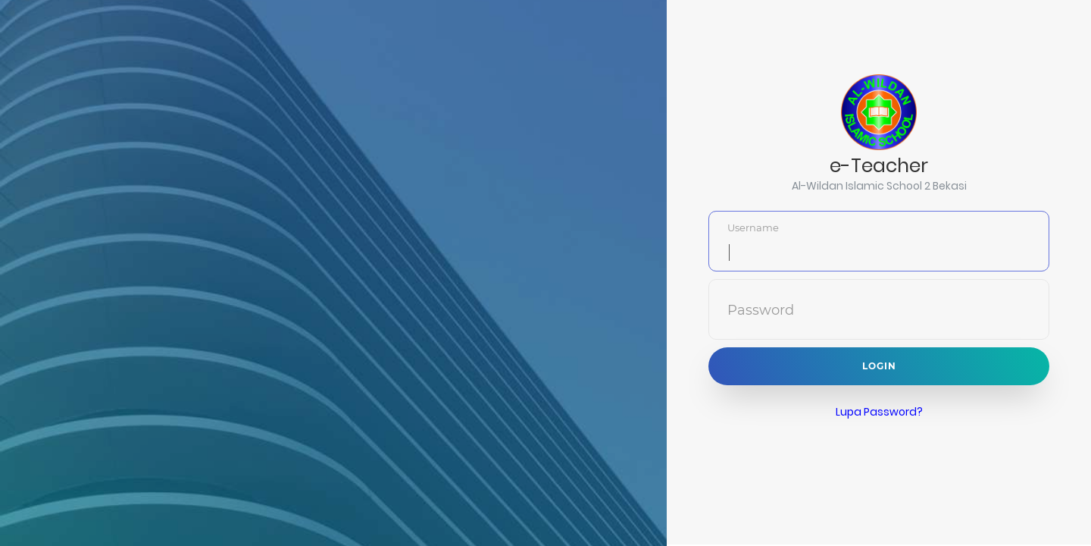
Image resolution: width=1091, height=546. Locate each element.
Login (879, 365)
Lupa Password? (879, 411)
